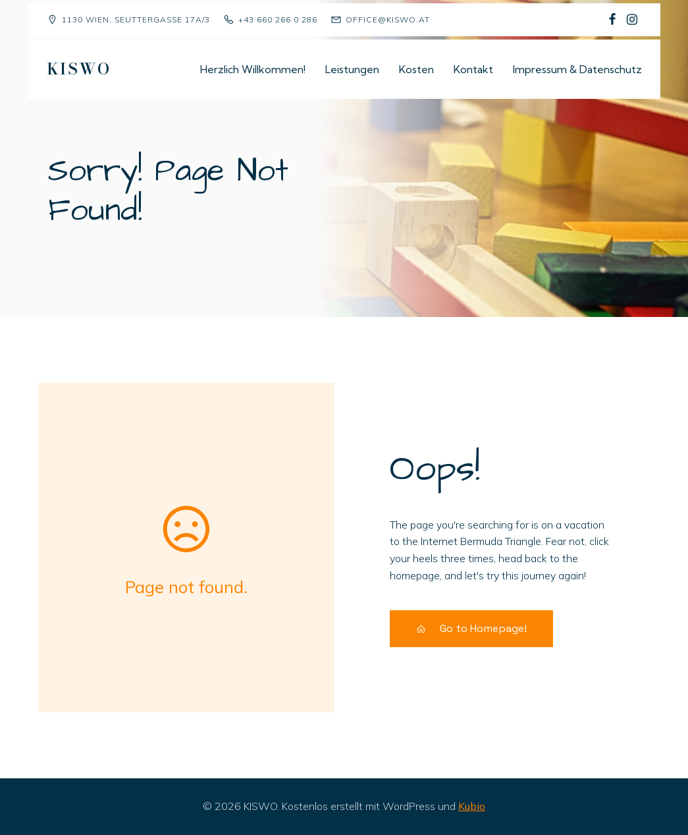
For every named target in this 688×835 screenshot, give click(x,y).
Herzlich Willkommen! (252, 69)
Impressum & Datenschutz (577, 69)
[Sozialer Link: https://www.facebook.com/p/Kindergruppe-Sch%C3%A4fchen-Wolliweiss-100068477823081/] (612, 20)
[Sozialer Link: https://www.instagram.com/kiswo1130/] (632, 20)
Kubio (471, 806)
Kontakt (473, 69)
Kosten (416, 69)
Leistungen (352, 69)
